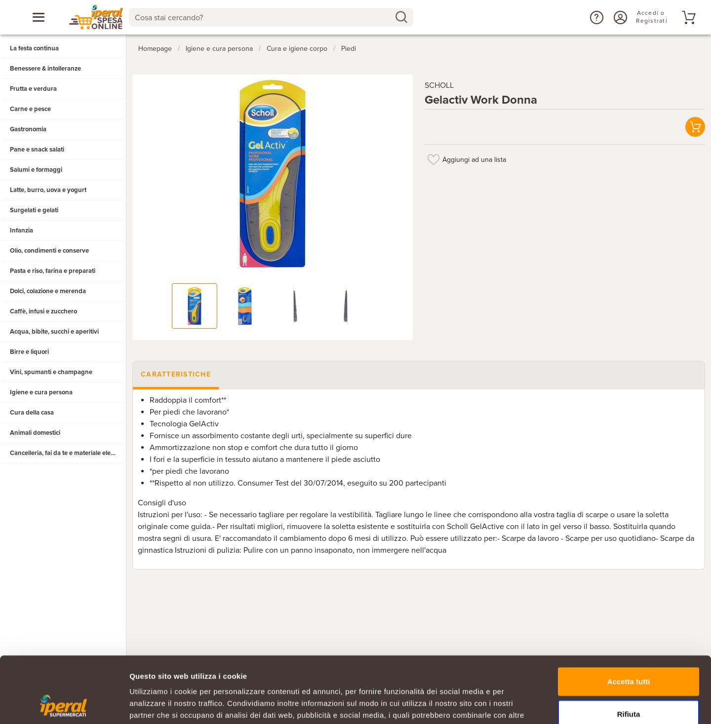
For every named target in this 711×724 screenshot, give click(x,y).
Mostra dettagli (519, 704)
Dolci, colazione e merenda (48, 291)
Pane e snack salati (37, 149)
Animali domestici (35, 433)
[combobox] (271, 17)
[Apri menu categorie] (38, 17)
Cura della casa (32, 413)
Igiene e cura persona (41, 392)
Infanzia (21, 230)
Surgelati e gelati (34, 210)
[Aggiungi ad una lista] (433, 159)
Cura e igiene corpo (297, 48)
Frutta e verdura (33, 89)
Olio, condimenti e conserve (49, 251)
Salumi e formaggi (36, 170)
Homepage (155, 48)
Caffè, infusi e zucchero (43, 311)
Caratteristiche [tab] (176, 374)
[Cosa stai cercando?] (263, 17)
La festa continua (34, 48)
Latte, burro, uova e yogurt (48, 190)
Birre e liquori (29, 352)
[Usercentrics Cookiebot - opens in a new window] (64, 704)
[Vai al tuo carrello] (687, 17)
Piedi (348, 48)
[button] (595, 17)
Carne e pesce (30, 109)
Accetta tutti (628, 619)
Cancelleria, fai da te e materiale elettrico (67, 453)
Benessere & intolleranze (45, 69)
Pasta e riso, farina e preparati (52, 271)
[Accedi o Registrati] (619, 17)
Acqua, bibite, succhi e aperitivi (54, 332)
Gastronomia (28, 129)
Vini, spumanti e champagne (51, 372)
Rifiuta (628, 652)
